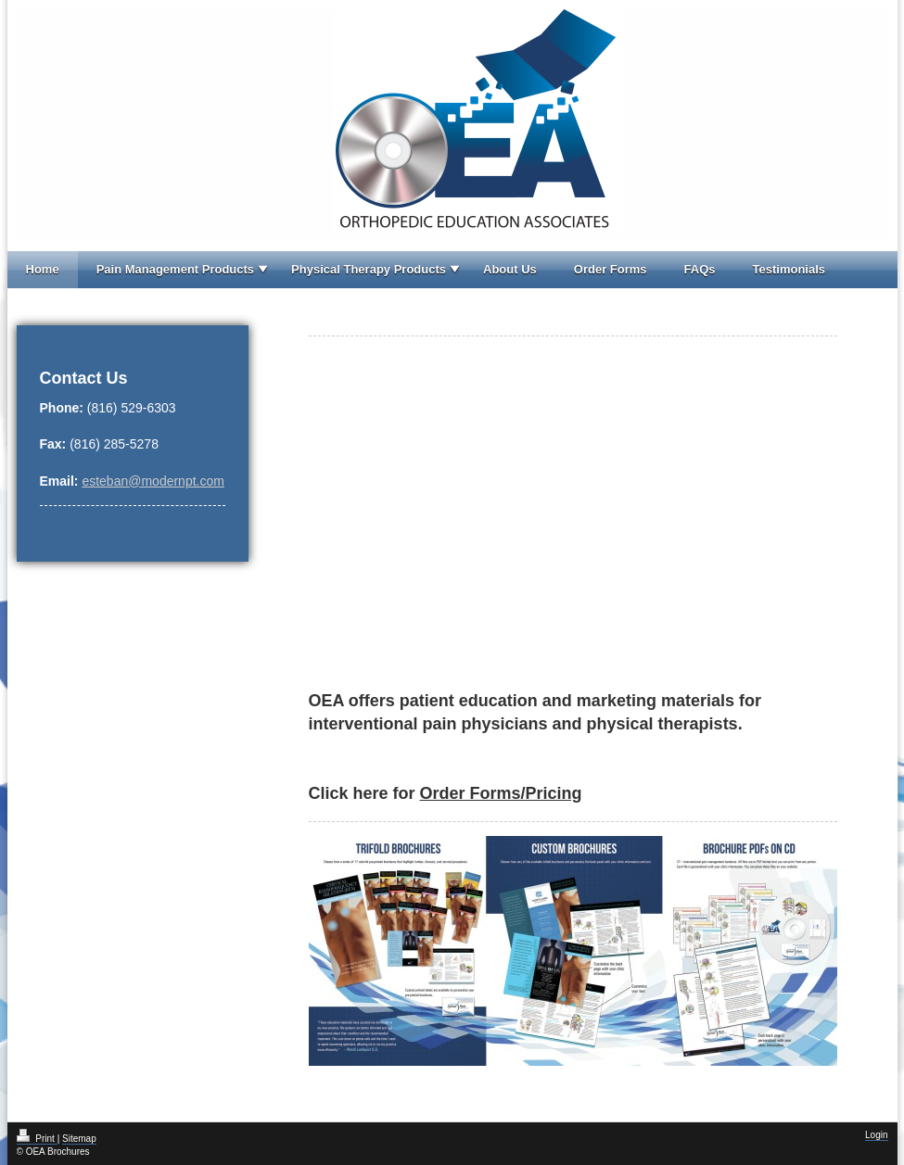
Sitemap (79, 1138)
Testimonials (789, 269)
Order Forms (610, 269)
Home (42, 269)
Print (37, 1138)
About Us (510, 269)
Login (876, 1135)
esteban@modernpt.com (153, 481)
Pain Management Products (175, 269)
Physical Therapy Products (368, 269)
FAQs (700, 269)
